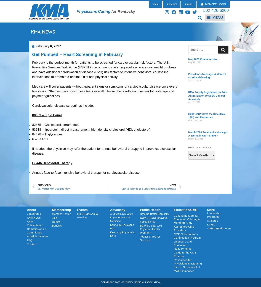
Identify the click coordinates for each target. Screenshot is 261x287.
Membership (61, 210)
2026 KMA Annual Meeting (87, 215)
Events (82, 210)
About (31, 210)
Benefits (57, 225)
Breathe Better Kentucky (154, 213)
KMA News (34, 217)
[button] (200, 18)
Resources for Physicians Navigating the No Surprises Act (188, 263)
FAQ (30, 240)
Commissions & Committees (37, 230)
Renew (56, 221)
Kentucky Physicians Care (122, 234)
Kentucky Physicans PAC (122, 226)
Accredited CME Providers (184, 228)
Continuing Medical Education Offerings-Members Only (187, 219)
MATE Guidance (184, 270)
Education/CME (185, 210)
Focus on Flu (147, 221)
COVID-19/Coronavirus (153, 217)
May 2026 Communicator (203, 59)
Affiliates (213, 220)
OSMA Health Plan (219, 228)
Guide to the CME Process (185, 254)
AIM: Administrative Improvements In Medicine (121, 217)
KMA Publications (34, 223)
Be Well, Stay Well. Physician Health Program (151, 229)
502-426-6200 (216, 10)
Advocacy (117, 210)
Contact (32, 244)
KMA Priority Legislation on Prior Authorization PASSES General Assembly (207, 96)
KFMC (211, 224)
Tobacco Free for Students (150, 238)
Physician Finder (37, 236)
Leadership (35, 214)
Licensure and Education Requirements (183, 245)
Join (54, 217)
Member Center (61, 213)
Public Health (150, 210)
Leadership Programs (219, 215)
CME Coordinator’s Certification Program (187, 236)
